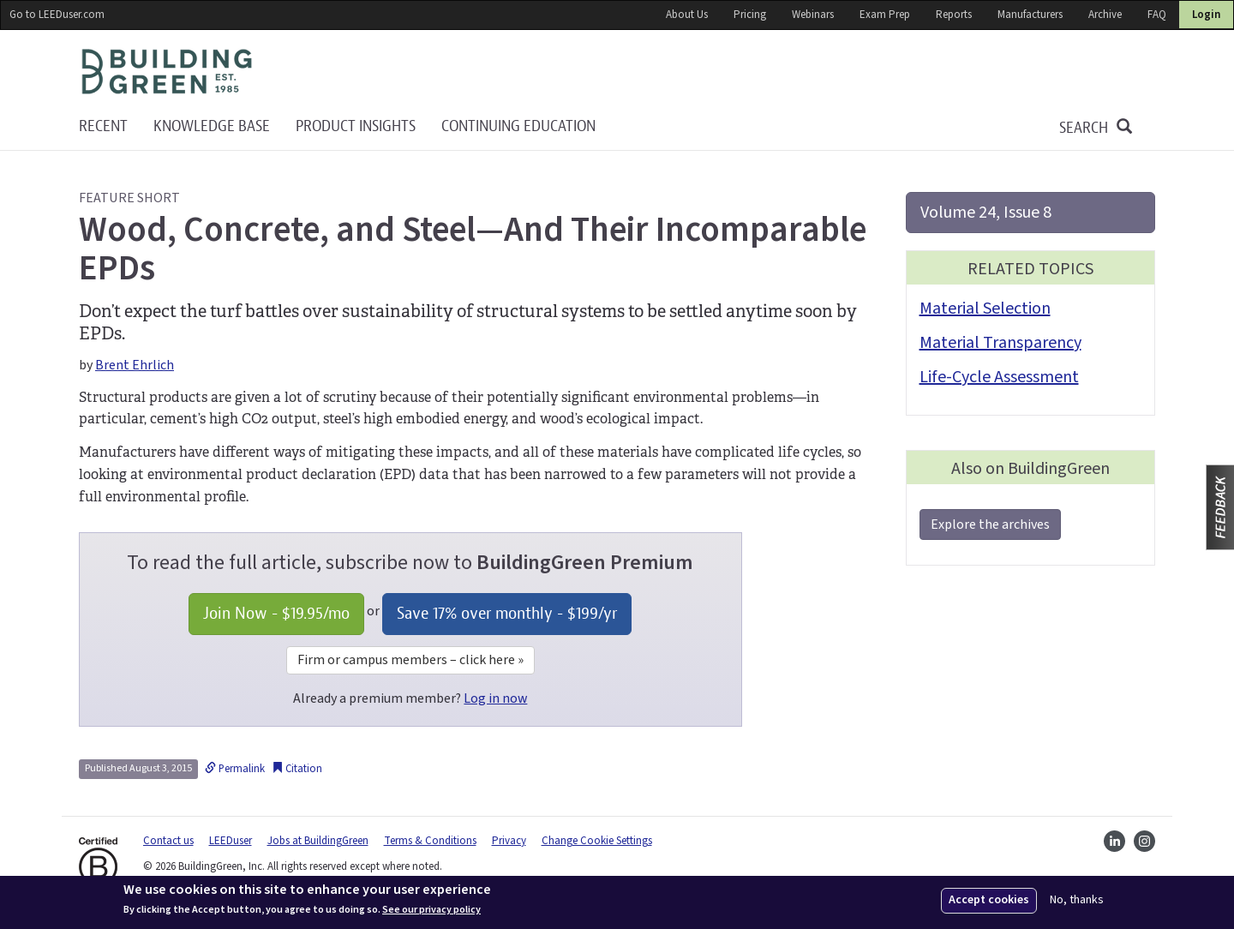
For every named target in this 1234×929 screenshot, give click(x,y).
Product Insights (356, 126)
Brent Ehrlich (134, 365)
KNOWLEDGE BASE (211, 126)
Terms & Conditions (430, 840)
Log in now (495, 698)
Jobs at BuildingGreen (317, 840)
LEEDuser (230, 840)
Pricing (750, 14)
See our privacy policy (431, 910)
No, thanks (1077, 900)
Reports (954, 14)
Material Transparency (1000, 343)
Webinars (813, 14)
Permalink (235, 768)
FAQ (1156, 14)
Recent (103, 126)
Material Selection (985, 309)
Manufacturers (1030, 14)
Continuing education (518, 126)
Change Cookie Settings (597, 840)
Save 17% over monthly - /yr (507, 613)
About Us (687, 14)
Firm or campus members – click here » (410, 659)
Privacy (509, 840)
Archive (1105, 14)
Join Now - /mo (276, 613)
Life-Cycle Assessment (999, 377)
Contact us (168, 840)
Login (1206, 14)
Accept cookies (989, 899)
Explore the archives (990, 524)
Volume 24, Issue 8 (985, 213)
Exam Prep (885, 14)
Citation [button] (297, 768)
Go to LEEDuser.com (57, 14)
